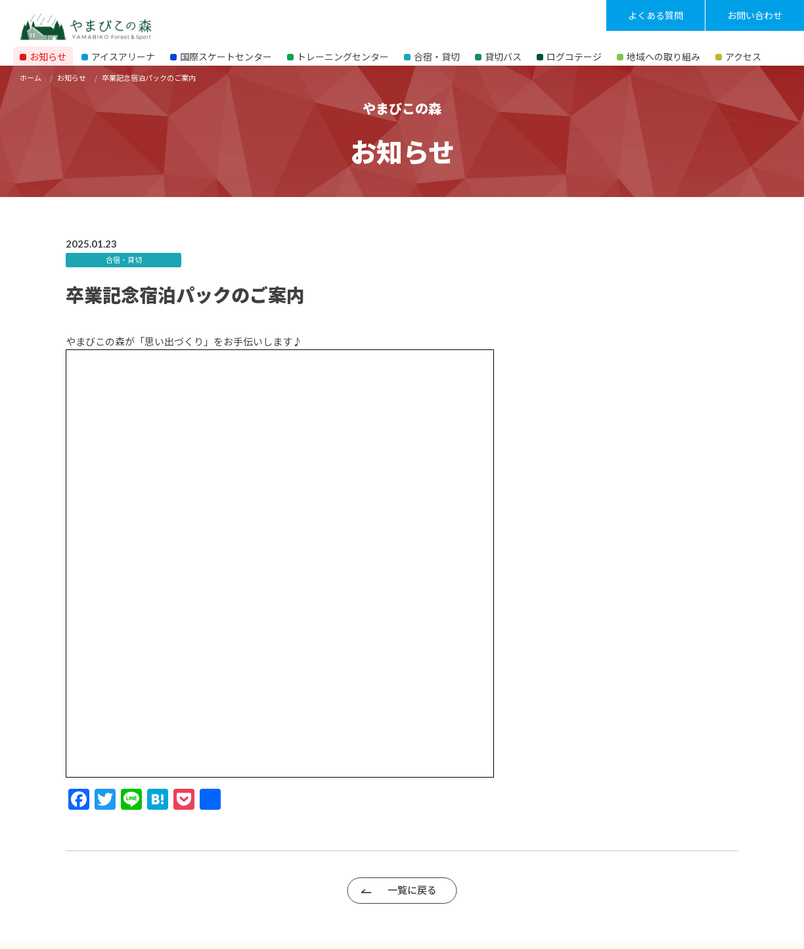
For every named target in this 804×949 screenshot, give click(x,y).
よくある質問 (655, 15)
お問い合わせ (754, 15)
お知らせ (71, 77)
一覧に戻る (412, 889)
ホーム (30, 77)
